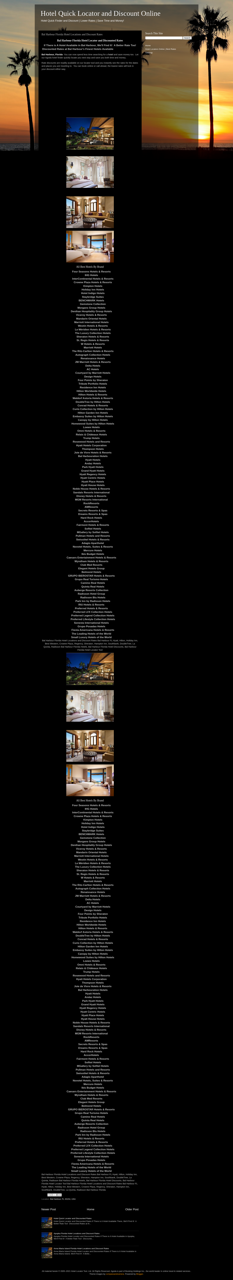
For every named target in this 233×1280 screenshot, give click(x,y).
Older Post (131, 1209)
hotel (110, 54)
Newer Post (48, 1209)
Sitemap (149, 53)
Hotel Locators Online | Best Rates (160, 49)
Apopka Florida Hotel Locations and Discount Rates (77, 1233)
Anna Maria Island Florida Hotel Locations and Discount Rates (81, 1248)
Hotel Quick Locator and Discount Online (100, 13)
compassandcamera (115, 1274)
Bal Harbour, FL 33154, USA (63, 1199)
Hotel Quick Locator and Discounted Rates (73, 1218)
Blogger (139, 1274)
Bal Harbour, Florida (52, 54)
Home (90, 1209)
